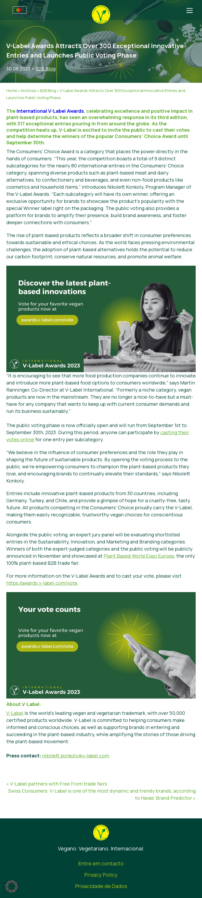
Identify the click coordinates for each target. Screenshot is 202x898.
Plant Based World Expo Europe (139, 556)
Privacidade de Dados (101, 886)
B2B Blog (45, 68)
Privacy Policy (101, 874)
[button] (11, 886)
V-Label (14, 713)
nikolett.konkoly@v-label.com (75, 755)
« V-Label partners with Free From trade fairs (56, 784)
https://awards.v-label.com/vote (41, 583)
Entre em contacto (101, 863)
